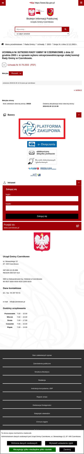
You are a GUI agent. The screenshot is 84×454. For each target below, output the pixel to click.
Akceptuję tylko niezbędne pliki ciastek (32, 449)
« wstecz (78, 90)
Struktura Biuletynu (42, 372)
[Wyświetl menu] (81, 3)
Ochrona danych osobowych (24, 443)
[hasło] (42, 208)
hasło (8, 204)
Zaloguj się (42, 216)
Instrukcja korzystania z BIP (42, 388)
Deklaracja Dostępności (42, 405)
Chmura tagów (42, 422)
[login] (42, 198)
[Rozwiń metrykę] (16, 73)
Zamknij (67, 449)
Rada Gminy (29, 44)
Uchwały (40, 44)
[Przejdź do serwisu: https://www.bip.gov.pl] (42, 3)
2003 (49, 44)
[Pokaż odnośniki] (3, 3)
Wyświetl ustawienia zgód (61, 443)
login (8, 194)
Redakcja (42, 380)
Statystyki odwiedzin (42, 413)
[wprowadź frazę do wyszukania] (38, 29)
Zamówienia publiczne (42, 364)
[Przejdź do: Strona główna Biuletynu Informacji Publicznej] (2, 44)
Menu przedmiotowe (13, 44)
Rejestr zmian (42, 397)
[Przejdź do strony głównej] (42, 16)
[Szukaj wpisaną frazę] (65, 29)
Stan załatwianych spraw (42, 355)
